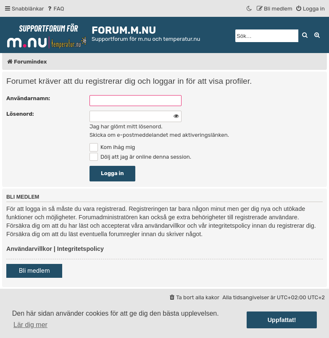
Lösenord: (20, 114)
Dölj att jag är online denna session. (140, 157)
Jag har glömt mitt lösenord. (126, 126)
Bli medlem (34, 270)
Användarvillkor (29, 248)
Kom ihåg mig (112, 147)
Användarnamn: (28, 98)
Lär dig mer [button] (30, 324)
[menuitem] (55, 9)
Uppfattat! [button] (282, 320)
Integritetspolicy (80, 248)
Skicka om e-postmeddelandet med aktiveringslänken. (159, 135)
